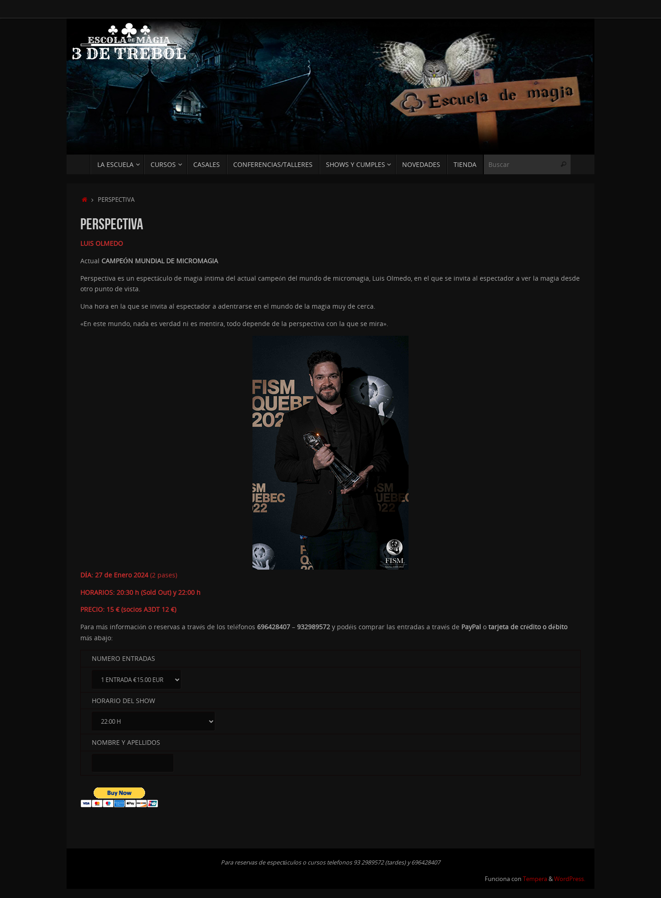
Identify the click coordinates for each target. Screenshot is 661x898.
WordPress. (569, 879)
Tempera (535, 879)
